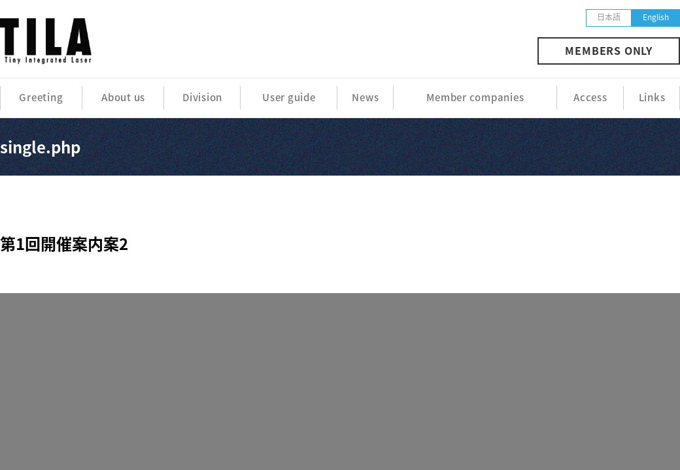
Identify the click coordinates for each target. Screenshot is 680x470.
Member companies (475, 97)
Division (202, 97)
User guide (289, 97)
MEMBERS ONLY (609, 50)
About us (123, 97)
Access (590, 97)
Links (652, 97)
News (365, 97)
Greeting (41, 97)
